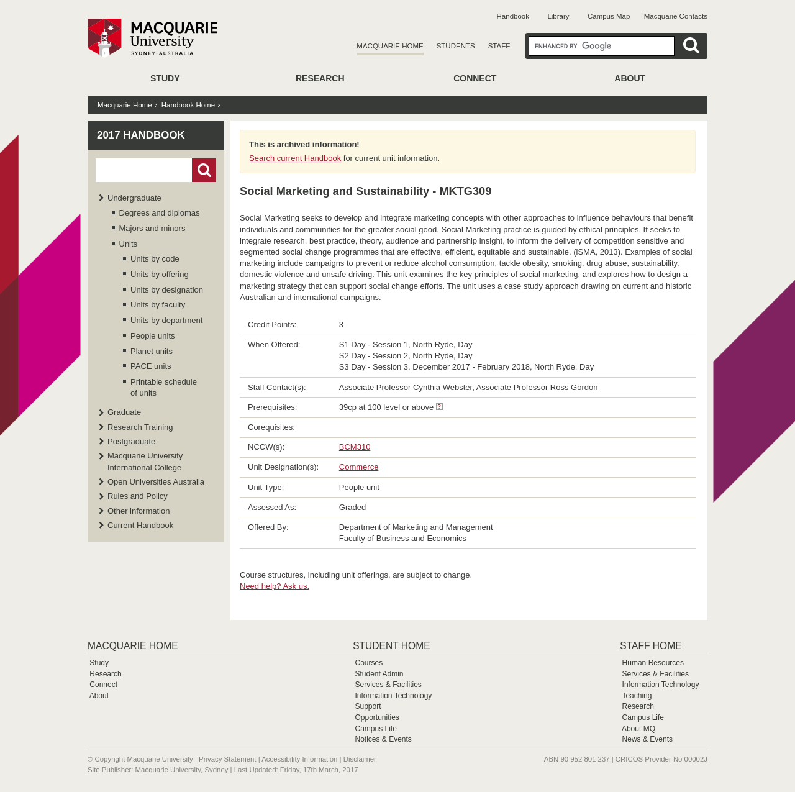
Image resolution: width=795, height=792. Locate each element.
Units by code (154, 258)
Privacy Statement (227, 759)
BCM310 (355, 447)
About (629, 78)
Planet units (151, 351)
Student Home (391, 645)
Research (320, 78)
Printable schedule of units (163, 387)
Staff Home (650, 645)
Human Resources (653, 662)
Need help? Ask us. (274, 586)
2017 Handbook (141, 135)
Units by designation (166, 289)
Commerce (359, 466)
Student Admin (379, 674)
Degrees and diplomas (159, 212)
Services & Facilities (388, 684)
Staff (499, 46)
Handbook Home (188, 105)
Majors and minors (152, 228)
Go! (204, 170)
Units (128, 243)
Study (164, 78)
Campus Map (609, 16)
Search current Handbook (295, 158)
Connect (474, 78)
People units (152, 335)
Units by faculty (157, 304)
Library (558, 16)
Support (368, 706)
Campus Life (375, 728)
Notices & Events (383, 739)
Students (456, 46)
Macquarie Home (390, 46)
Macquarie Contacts (675, 16)
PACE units (150, 366)
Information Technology (393, 695)
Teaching (637, 695)
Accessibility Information (299, 759)
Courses (369, 662)
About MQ (638, 728)
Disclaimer (359, 759)
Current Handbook (140, 525)
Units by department (166, 320)
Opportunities (377, 717)
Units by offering (159, 274)
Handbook (513, 16)
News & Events (647, 739)
